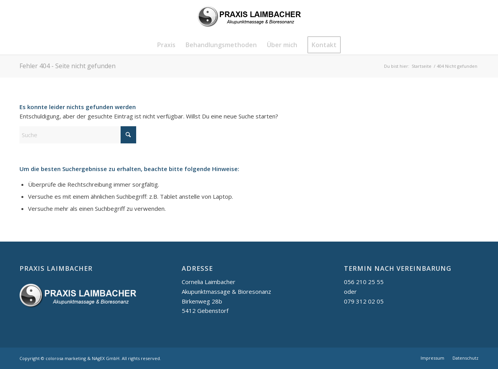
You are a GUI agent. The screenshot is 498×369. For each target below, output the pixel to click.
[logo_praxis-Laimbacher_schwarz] (249, 17)
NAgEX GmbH (105, 358)
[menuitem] (166, 45)
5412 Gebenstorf (205, 310)
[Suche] (77, 134)
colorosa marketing (66, 358)
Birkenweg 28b (202, 301)
